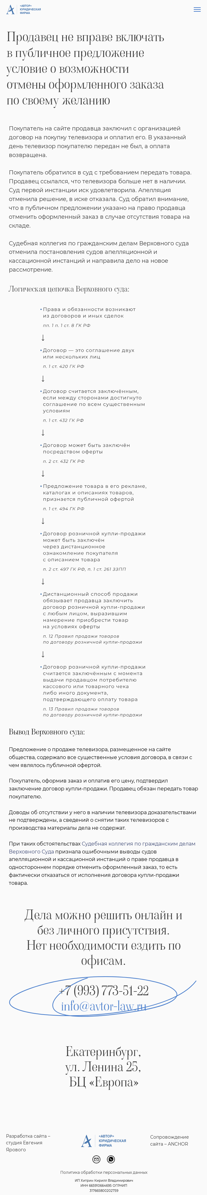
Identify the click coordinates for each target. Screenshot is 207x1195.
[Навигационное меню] (197, 9)
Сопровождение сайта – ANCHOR (169, 1140)
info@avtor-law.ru (103, 1006)
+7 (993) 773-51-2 (100, 991)
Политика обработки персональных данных (103, 1172)
